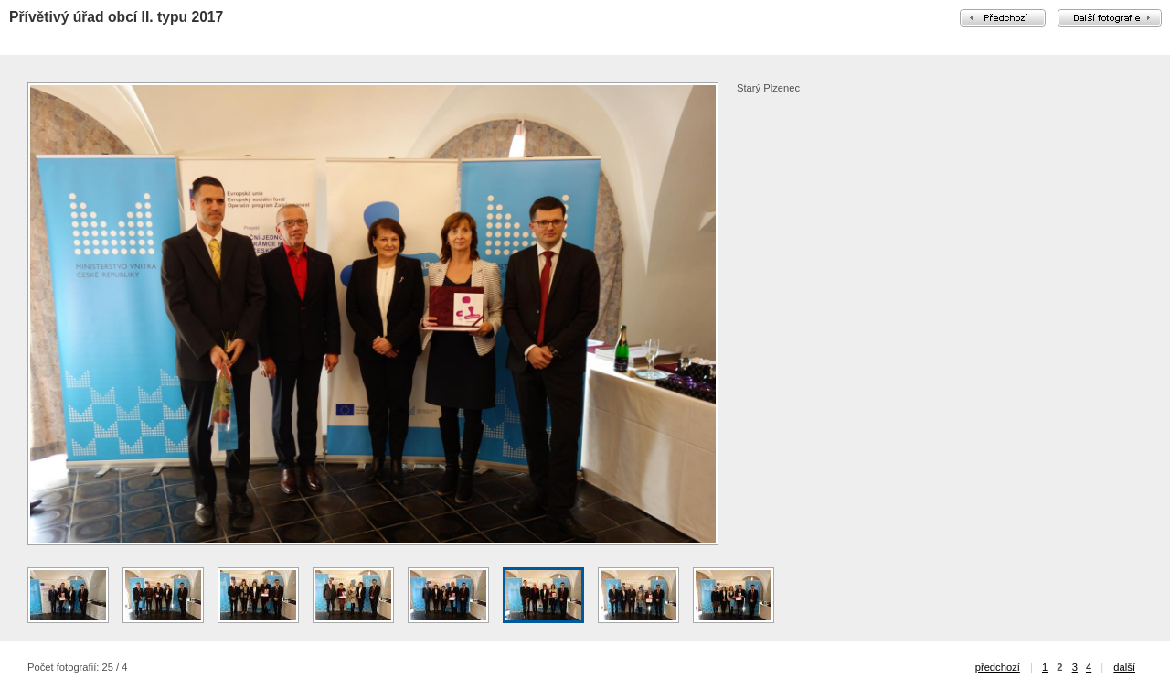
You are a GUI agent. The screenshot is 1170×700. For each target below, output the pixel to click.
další (1124, 667)
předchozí (997, 667)
